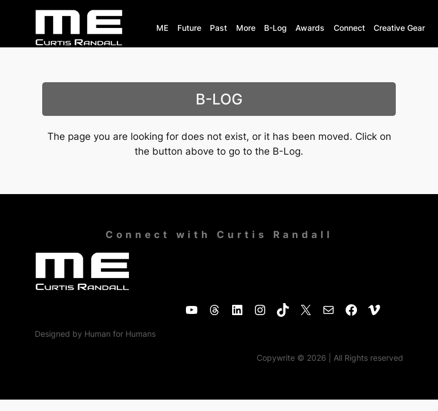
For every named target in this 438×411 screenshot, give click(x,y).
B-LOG (219, 99)
